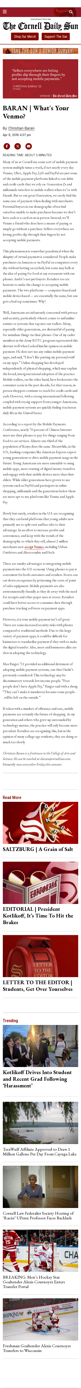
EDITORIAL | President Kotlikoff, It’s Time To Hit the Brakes (38, 915)
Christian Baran (21, 128)
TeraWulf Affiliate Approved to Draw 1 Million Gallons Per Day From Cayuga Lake (39, 1151)
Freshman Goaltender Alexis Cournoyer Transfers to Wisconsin (37, 1348)
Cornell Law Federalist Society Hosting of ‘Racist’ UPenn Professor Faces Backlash (38, 1215)
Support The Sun (55, 37)
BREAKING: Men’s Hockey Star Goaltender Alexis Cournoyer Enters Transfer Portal (34, 1282)
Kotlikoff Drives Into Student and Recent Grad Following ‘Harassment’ (37, 1079)
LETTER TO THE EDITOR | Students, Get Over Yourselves (38, 985)
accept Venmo (34, 547)
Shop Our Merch (25, 37)
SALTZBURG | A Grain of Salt (38, 849)
